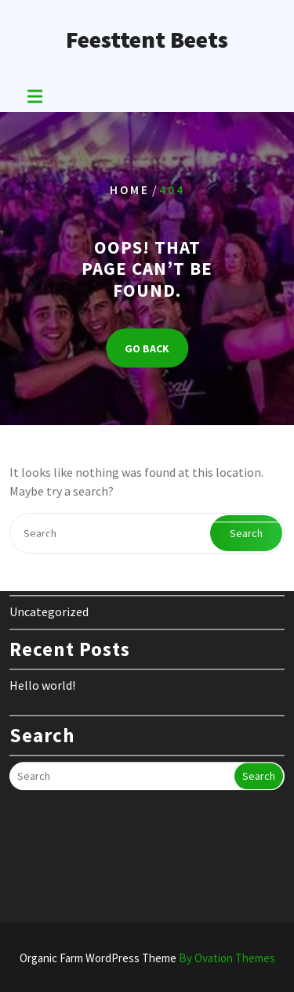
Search (258, 736)
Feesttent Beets (147, 39)
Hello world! (42, 645)
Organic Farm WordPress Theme (147, 958)
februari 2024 (44, 498)
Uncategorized (49, 571)
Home (130, 189)
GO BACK (147, 348)
